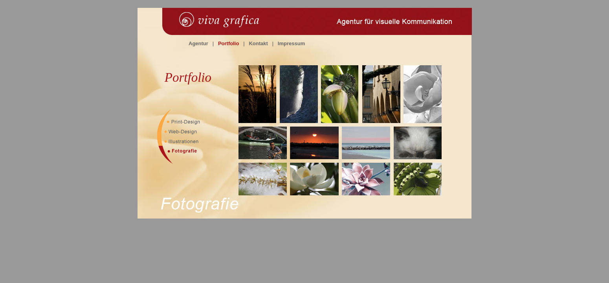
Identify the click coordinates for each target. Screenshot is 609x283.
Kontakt (258, 43)
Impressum (291, 43)
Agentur (198, 43)
